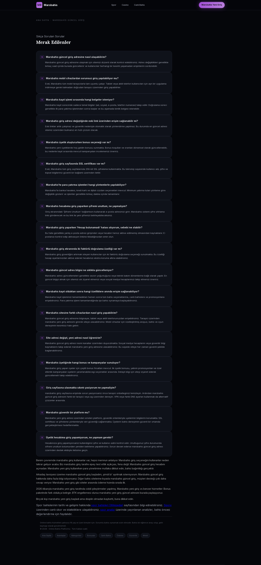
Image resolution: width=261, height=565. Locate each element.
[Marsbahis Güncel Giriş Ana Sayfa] (46, 5)
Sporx (168, 505)
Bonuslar (91, 535)
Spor (113, 5)
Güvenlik (133, 535)
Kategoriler (76, 535)
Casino (125, 5)
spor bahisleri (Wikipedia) (107, 505)
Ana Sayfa (42, 20)
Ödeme (120, 535)
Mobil (145, 535)
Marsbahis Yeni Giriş (212, 5)
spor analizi (107, 509)
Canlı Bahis (139, 5)
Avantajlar (61, 535)
